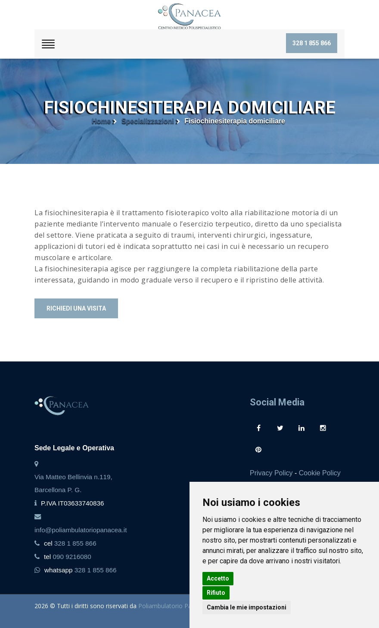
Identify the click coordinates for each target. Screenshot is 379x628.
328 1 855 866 (311, 43)
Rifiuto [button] (216, 592)
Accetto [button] (218, 578)
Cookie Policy (320, 473)
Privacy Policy (271, 473)
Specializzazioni (147, 121)
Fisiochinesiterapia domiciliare (234, 121)
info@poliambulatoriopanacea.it (80, 530)
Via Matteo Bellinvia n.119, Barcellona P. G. (73, 483)
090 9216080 (72, 556)
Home (101, 121)
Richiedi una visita (76, 308)
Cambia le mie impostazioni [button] (246, 607)
